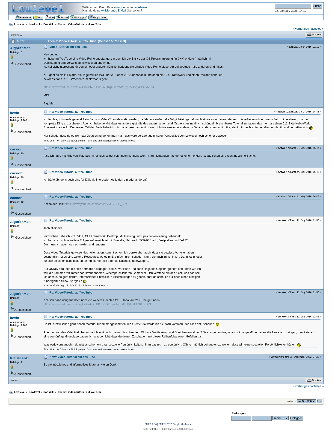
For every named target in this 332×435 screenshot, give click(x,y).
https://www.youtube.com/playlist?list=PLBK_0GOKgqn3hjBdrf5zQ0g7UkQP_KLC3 (97, 304)
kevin (14, 113)
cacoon (16, 149)
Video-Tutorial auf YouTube (68, 47)
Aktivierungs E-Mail (113, 10)
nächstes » (317, 28)
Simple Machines (182, 424)
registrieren (141, 7)
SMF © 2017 (165, 424)
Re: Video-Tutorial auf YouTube (70, 111)
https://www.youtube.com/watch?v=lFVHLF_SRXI (97, 204)
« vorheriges (301, 28)
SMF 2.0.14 (151, 424)
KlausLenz (19, 358)
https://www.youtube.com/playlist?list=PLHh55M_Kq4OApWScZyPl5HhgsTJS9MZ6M (99, 87)
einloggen (120, 7)
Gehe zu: (292, 401)
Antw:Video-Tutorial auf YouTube (72, 357)
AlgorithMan (20, 48)
